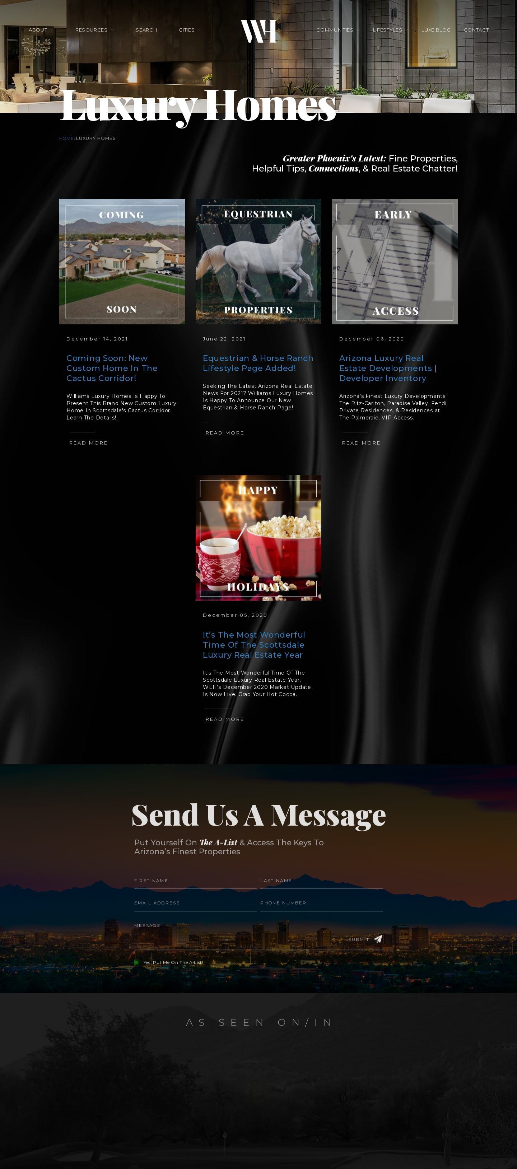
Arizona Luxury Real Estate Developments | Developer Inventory (388, 368)
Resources (94, 31)
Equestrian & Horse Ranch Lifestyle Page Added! (258, 363)
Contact (472, 31)
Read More (88, 443)
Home (66, 138)
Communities (334, 31)
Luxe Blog (433, 31)
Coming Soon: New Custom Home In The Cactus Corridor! (112, 368)
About (42, 31)
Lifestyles (386, 31)
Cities (187, 31)
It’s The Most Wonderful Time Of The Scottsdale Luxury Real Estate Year (254, 645)
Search (147, 31)
